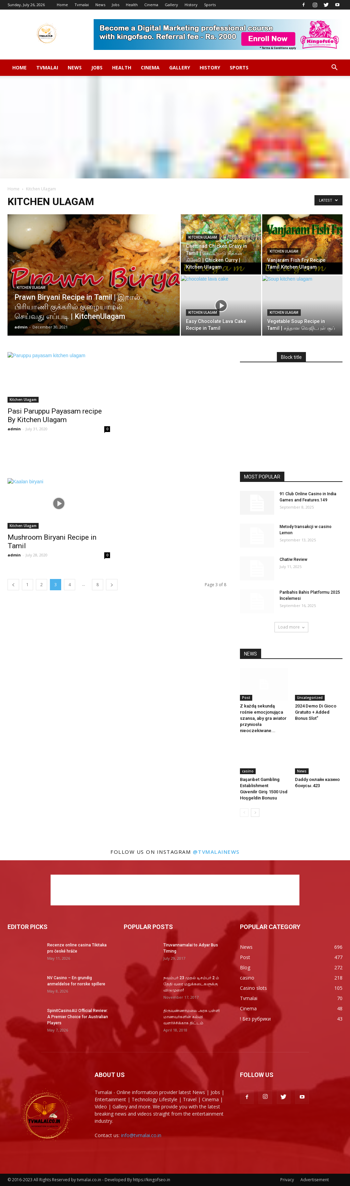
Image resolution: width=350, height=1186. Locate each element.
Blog (245, 967)
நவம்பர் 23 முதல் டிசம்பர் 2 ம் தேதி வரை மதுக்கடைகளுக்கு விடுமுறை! (191, 984)
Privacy (287, 1180)
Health (132, 4)
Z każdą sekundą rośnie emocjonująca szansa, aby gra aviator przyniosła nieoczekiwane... (263, 718)
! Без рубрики (255, 1018)
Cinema (151, 4)
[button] (334, 67)
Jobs (115, 4)
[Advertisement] (175, 127)
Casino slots (253, 988)
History (191, 4)
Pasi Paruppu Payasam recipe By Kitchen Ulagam (55, 415)
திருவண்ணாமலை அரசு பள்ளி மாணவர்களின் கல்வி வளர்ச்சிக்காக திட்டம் (191, 1016)
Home (62, 4)
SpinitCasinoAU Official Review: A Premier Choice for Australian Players (77, 1016)
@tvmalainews (216, 851)
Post (246, 697)
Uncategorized (310, 697)
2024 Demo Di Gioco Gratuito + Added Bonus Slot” (315, 712)
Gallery (171, 4)
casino (248, 771)
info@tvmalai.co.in (141, 1135)
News (100, 4)
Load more (291, 627)
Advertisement (314, 1180)
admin (21, 326)
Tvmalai (82, 4)
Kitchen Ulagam (31, 287)
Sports (210, 4)
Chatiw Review (293, 559)
